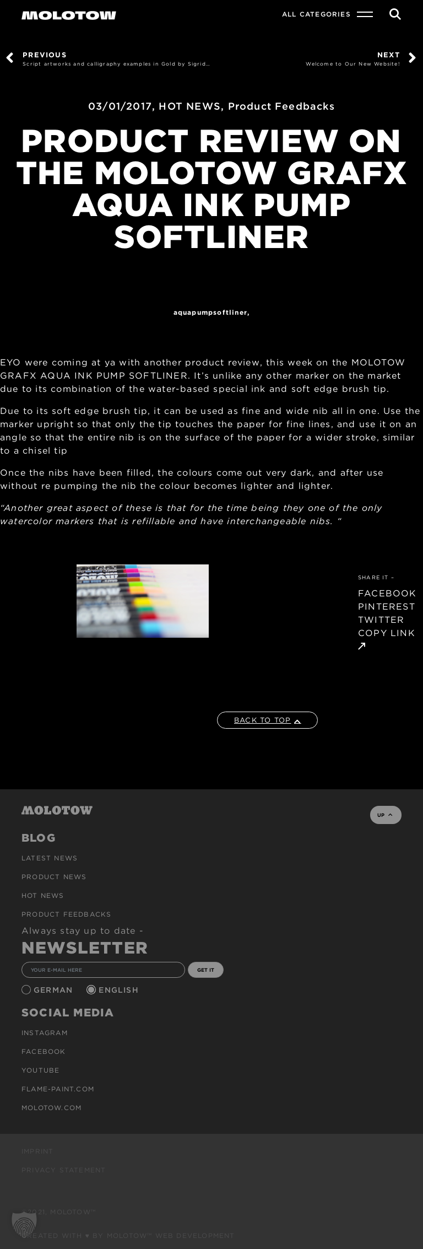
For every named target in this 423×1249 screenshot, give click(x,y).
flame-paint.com (57, 1089)
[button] (24, 1224)
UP (384, 815)
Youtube (40, 1070)
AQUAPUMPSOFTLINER (210, 312)
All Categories (316, 14)
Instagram (44, 1033)
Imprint (37, 1151)
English (120, 990)
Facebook (43, 1051)
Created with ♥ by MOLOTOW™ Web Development (128, 1235)
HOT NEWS (190, 106)
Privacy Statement (63, 1170)
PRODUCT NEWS (53, 877)
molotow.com (51, 1107)
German (54, 990)
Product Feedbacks (281, 106)
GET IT (205, 970)
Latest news (49, 858)
